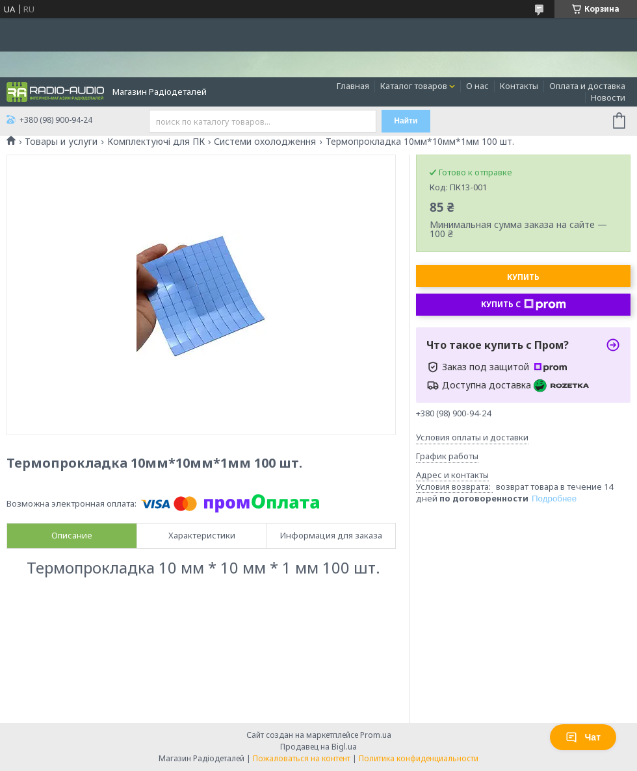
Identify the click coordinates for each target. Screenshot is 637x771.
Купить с (523, 304)
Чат (583, 737)
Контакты (519, 86)
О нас (477, 86)
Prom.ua (375, 734)
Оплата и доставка (587, 86)
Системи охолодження (265, 141)
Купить (523, 277)
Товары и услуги (61, 141)
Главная (353, 86)
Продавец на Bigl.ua (318, 746)
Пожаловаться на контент (301, 758)
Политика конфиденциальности (418, 758)
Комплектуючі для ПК (156, 141)
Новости (608, 97)
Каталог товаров (413, 86)
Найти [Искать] (405, 120)
